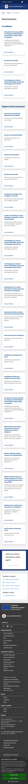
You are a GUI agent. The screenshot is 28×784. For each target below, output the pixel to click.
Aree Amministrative (8, 636)
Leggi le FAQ (6, 745)
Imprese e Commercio (8, 662)
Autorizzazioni (7, 688)
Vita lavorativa (7, 659)
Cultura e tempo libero (9, 657)
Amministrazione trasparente (10, 755)
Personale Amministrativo (10, 645)
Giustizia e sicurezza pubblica (10, 679)
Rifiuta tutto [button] (14, 778)
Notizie (5, 697)
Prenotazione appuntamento (10, 740)
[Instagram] (7, 626)
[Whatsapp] (11, 626)
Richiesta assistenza (8, 747)
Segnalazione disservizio (9, 743)
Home (3, 13)
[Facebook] (3, 626)
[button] (14, 781)
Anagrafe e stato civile (9, 655)
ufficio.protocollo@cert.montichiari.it (13, 732)
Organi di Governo (8, 633)
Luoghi (5, 709)
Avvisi (4, 702)
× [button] (26, 758)
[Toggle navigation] (3, 6)
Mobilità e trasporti (8, 670)
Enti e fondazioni (7, 640)
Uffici (4, 638)
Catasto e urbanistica (8, 666)
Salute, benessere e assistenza (11, 686)
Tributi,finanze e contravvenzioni (11, 682)
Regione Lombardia (7, 2)
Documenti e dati (7, 647)
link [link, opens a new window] (13, 771)
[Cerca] (25, 6)
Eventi (5, 711)
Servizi (8, 13)
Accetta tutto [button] (14, 775)
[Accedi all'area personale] (22, 2)
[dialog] (14, 770)
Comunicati (6, 700)
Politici (5, 643)
